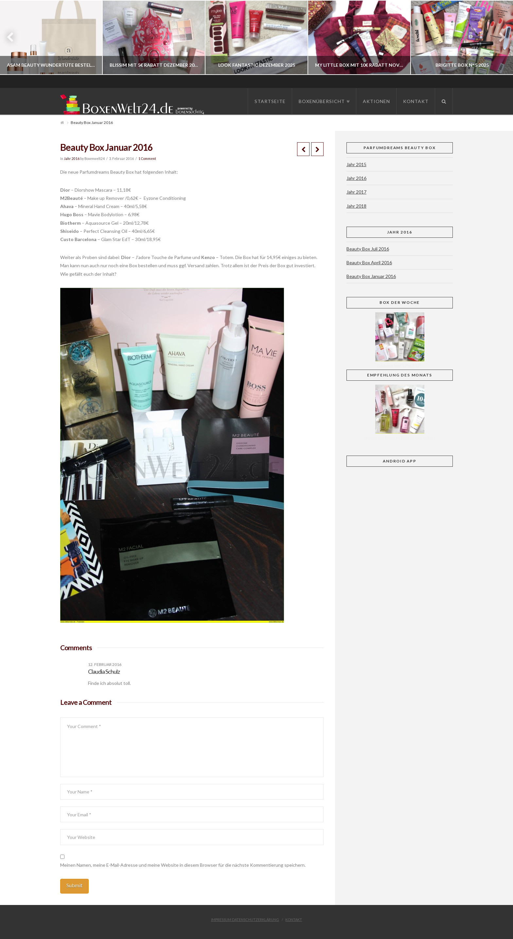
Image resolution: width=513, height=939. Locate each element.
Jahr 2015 (356, 164)
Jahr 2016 (72, 159)
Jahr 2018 (356, 206)
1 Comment (147, 159)
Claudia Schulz (104, 671)
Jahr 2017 (356, 192)
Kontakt (293, 919)
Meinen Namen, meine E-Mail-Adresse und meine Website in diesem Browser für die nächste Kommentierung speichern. (183, 865)
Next (499, 37)
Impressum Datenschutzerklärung (245, 919)
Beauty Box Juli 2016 (367, 249)
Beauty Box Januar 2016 (371, 276)
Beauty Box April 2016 (369, 262)
